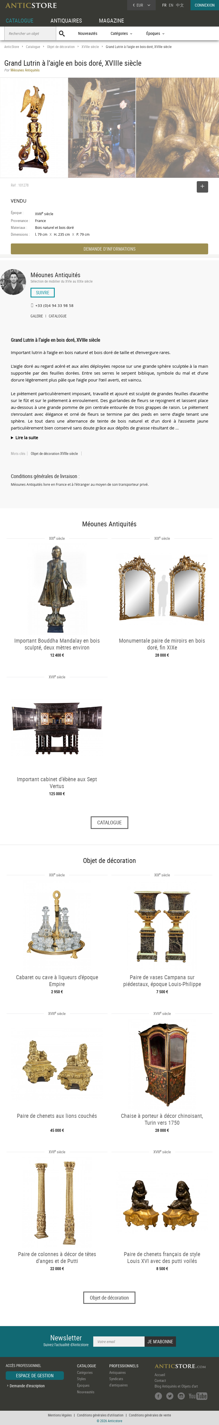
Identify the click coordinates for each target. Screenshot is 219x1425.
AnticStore (11, 47)
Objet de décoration (61, 47)
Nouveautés (87, 33)
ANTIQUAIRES (66, 20)
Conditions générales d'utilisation (100, 1415)
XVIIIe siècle (90, 47)
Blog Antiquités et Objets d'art (176, 1386)
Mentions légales (60, 1415)
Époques (83, 1385)
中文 (180, 5)
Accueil (160, 1374)
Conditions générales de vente (150, 1415)
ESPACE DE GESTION (35, 1375)
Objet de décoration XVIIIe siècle (54, 453)
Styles (81, 1378)
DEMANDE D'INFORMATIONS (109, 249)
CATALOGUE (19, 20)
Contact (160, 1380)
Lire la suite (26, 437)
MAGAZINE (111, 20)
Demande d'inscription (27, 1385)
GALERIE (37, 317)
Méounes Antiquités (55, 275)
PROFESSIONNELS (123, 1365)
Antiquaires (117, 1372)
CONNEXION (205, 5)
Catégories (85, 1372)
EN (171, 5)
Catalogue (33, 47)
